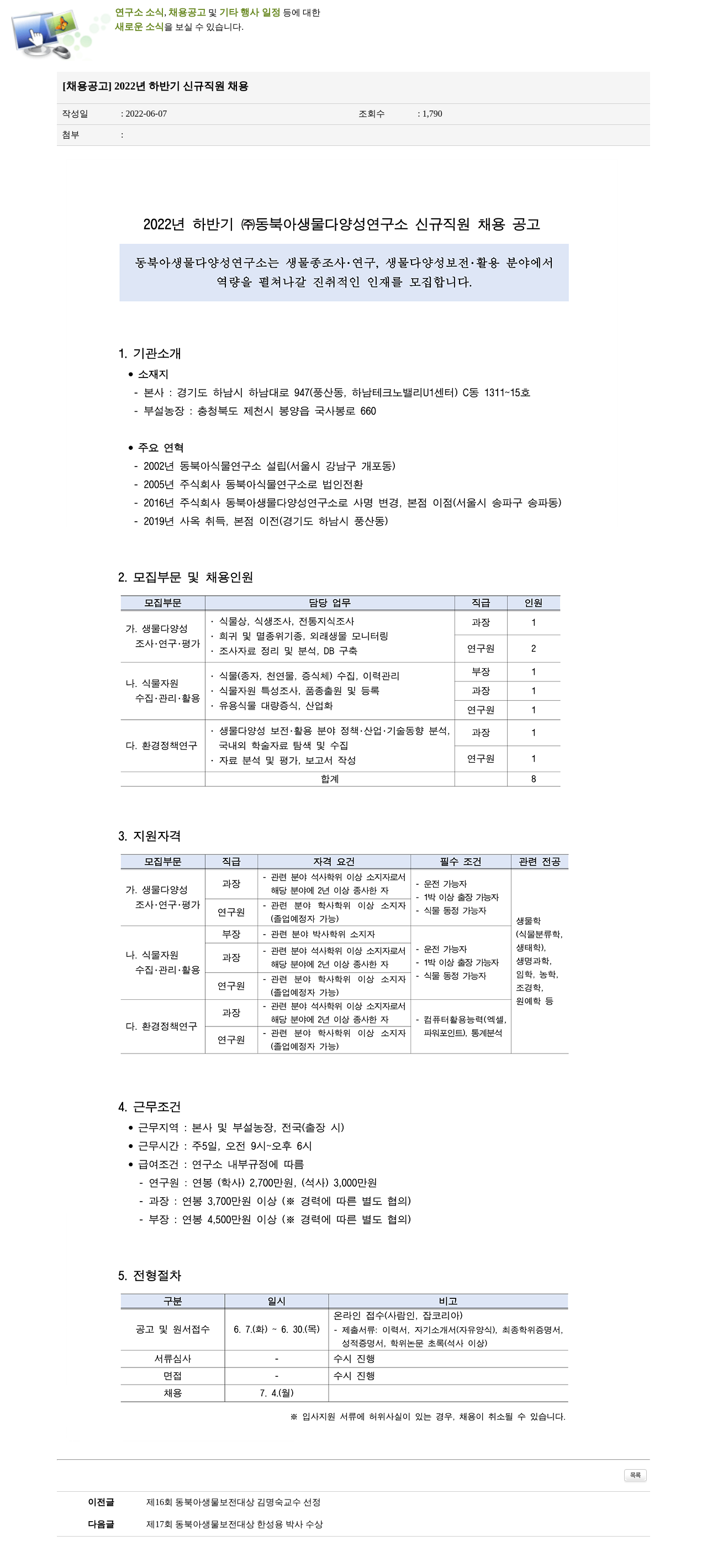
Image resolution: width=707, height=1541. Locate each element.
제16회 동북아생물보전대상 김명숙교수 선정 (233, 1502)
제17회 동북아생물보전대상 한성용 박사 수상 (234, 1524)
